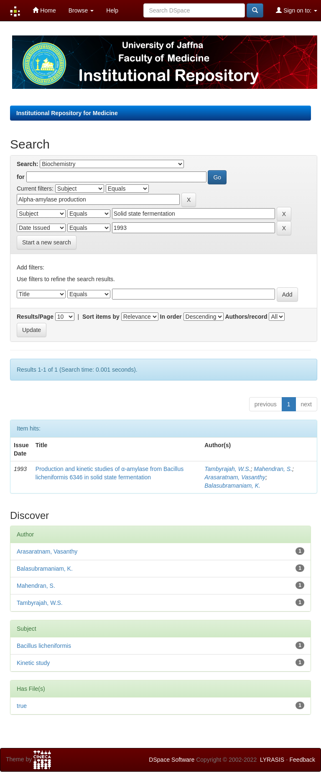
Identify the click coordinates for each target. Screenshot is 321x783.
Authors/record (246, 316)
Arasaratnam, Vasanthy (234, 477)
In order (171, 316)
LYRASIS (272, 759)
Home (44, 10)
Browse (81, 10)
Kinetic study (33, 663)
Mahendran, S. (273, 469)
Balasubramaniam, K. (232, 485)
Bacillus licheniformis (44, 645)
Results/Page (35, 316)
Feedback (302, 759)
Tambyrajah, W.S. (227, 469)
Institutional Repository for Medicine (67, 113)
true (22, 705)
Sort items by (101, 316)
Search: (27, 164)
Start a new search (46, 242)
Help (112, 10)
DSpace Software (171, 759)
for (21, 177)
